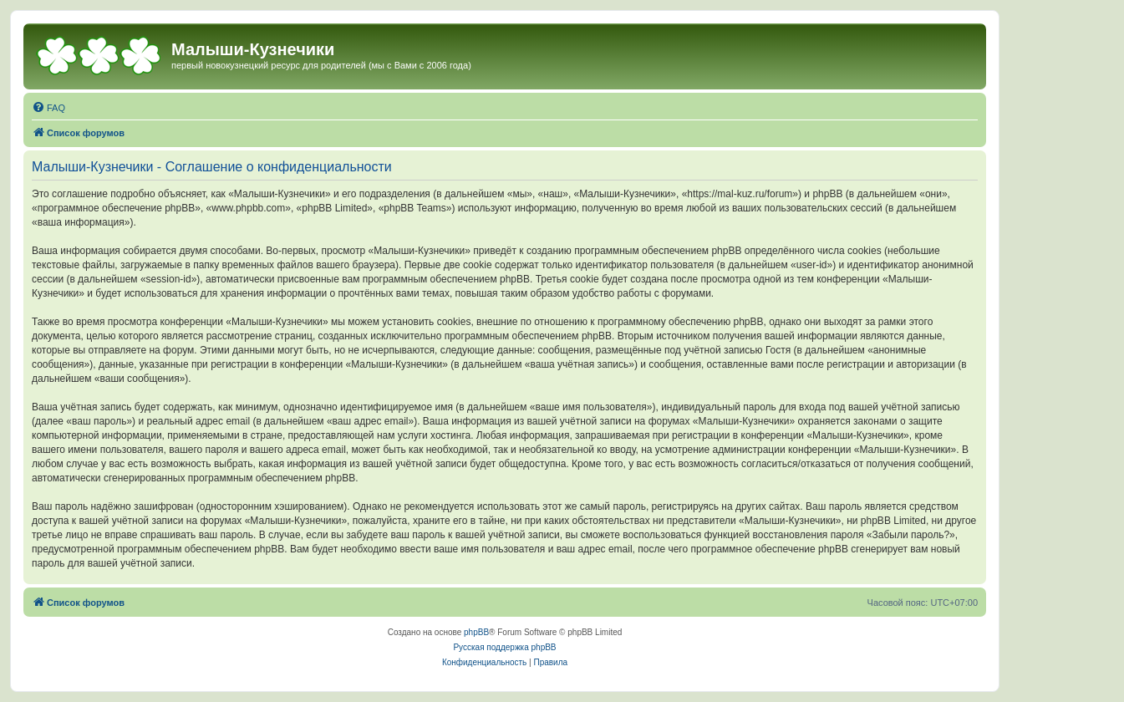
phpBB (476, 632)
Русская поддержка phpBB (504, 647)
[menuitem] (48, 108)
